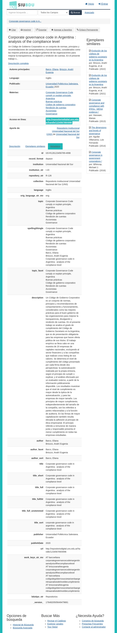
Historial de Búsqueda (23, 625)
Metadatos (55, 146)
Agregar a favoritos (63, 30)
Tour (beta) (52, 627)
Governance (51, 114)
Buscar (75, 12)
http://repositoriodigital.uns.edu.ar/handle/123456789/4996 (62, 121)
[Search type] (53, 12)
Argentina (50, 98)
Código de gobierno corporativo (60, 104)
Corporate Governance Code (59, 92)
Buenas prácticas (54, 101)
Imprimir (27, 30)
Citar (13, 30)
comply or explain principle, (58, 95)
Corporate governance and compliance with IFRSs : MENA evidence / (96, 106)
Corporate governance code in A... (25, 21)
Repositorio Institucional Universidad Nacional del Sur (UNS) (63, 131)
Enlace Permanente (88, 30)
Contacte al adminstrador (94, 627)
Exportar (42, 30)
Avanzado (89, 12)
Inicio (89, 4)
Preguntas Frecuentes (92, 624)
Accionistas (51, 110)
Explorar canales (55, 624)
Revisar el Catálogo (56, 621)
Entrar (103, 4)
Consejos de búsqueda (93, 621)
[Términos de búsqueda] (22, 12)
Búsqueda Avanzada (22, 628)
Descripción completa (18, 63)
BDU (12, 4)
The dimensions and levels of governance (97, 130)
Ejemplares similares (35, 146)
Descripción (14, 146)
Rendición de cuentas (56, 107)
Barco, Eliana (52, 69)
